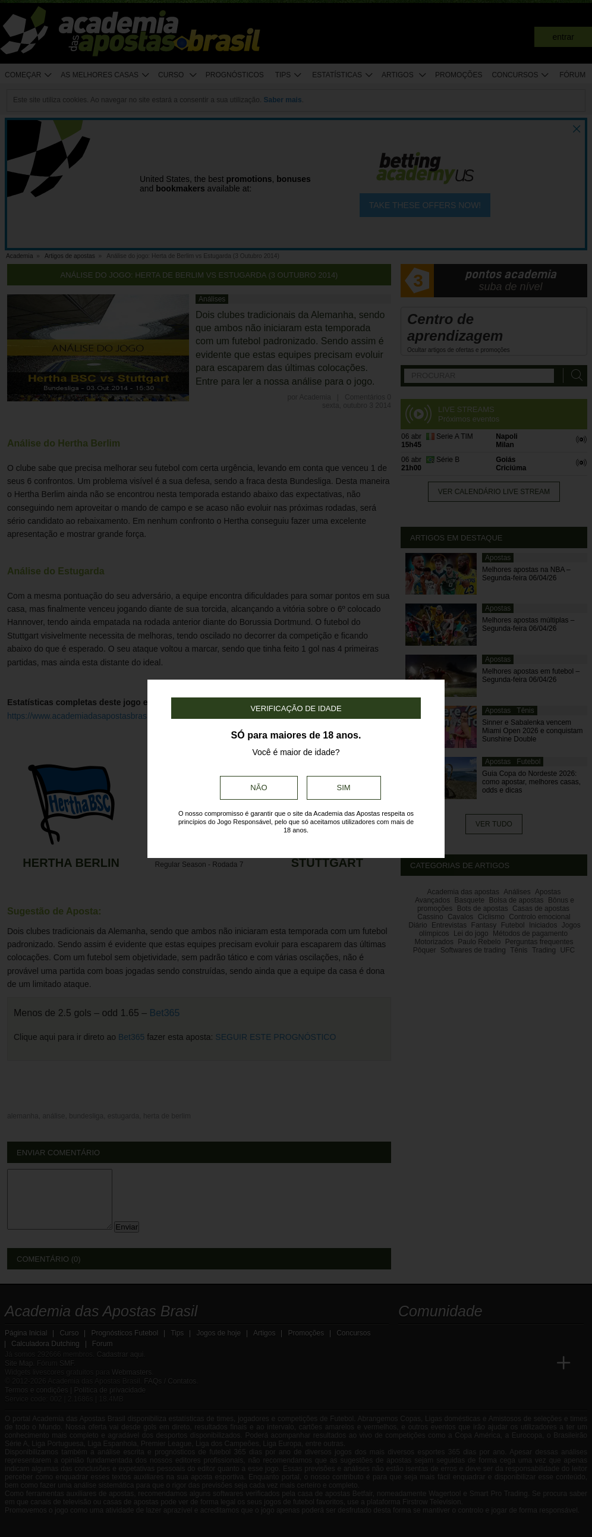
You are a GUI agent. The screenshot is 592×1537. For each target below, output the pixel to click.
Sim (344, 787)
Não (258, 787)
